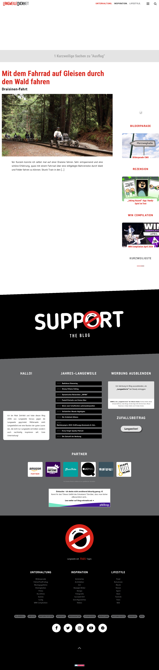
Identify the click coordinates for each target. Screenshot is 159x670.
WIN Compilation (140, 215)
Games (41, 597)
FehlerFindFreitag (41, 582)
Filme (41, 591)
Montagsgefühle (40, 585)
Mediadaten (74, 616)
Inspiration (79, 572)
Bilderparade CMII (141, 157)
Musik (118, 585)
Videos (79, 602)
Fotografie (79, 594)
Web (118, 602)
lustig (40, 600)
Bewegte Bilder (79, 588)
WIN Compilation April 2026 (140, 246)
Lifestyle (118, 572)
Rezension (140, 169)
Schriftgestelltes (79, 600)
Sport (118, 591)
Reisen (118, 588)
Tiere (118, 600)
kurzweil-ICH (79, 597)
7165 (83, 558)
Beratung (103, 616)
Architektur (79, 582)
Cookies (132, 616)
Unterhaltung (40, 572)
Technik (118, 597)
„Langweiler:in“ (123, 389)
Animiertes (79, 579)
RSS (142, 616)
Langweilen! (131, 428)
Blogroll (20, 616)
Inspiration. (121, 4)
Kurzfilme (41, 594)
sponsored (89, 616)
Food (118, 579)
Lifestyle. (135, 4)
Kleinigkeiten (40, 588)
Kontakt (61, 616)
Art (79, 585)
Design (79, 591)
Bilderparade (140, 126)
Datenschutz (118, 616)
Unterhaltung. (104, 4)
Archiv (32, 616)
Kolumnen (118, 582)
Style (118, 594)
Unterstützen (46, 616)
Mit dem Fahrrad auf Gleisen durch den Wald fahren (53, 77)
